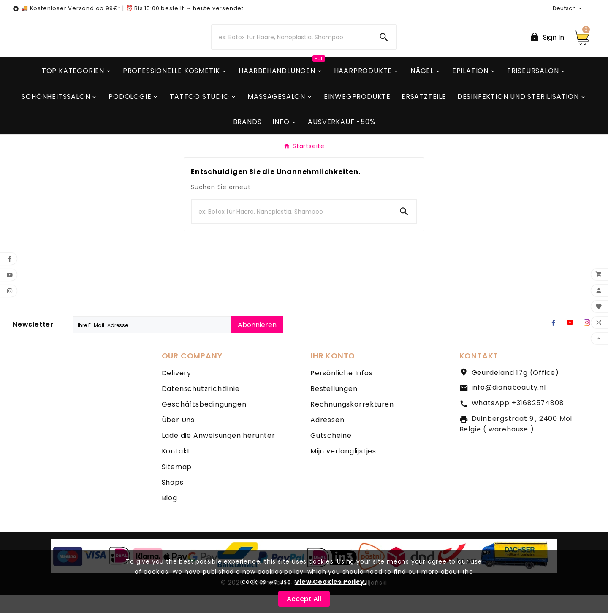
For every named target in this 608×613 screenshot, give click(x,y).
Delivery (176, 391)
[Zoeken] (292, 46)
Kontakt (176, 469)
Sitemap (177, 485)
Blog (169, 516)
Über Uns (178, 438)
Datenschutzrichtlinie (201, 407)
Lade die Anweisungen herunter (218, 453)
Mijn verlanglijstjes (343, 469)
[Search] (383, 46)
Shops (173, 500)
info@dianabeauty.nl (509, 405)
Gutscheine (331, 453)
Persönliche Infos (341, 391)
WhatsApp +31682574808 (518, 421)
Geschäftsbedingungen (204, 422)
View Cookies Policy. (330, 582)
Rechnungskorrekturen (352, 422)
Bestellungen (334, 407)
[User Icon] (546, 46)
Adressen (327, 438)
